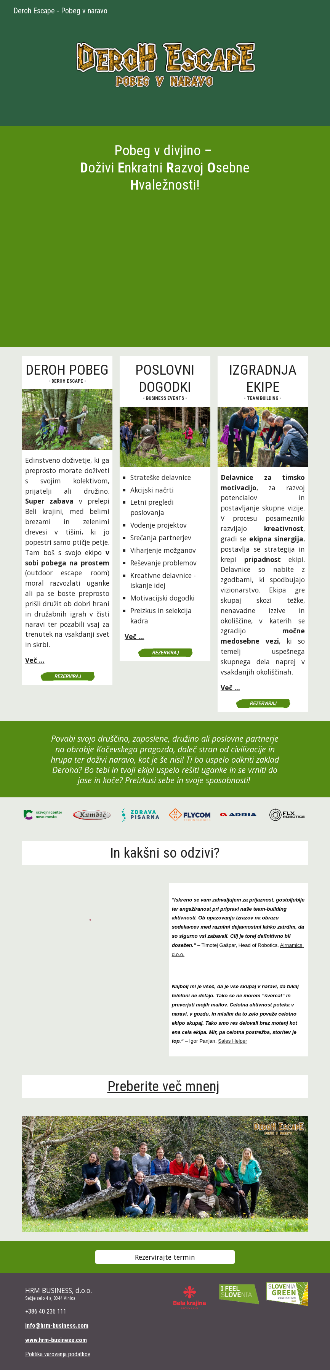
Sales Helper (232, 1041)
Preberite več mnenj (163, 1086)
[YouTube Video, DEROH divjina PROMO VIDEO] (165, 276)
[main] (165, 167)
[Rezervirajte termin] (165, 1257)
